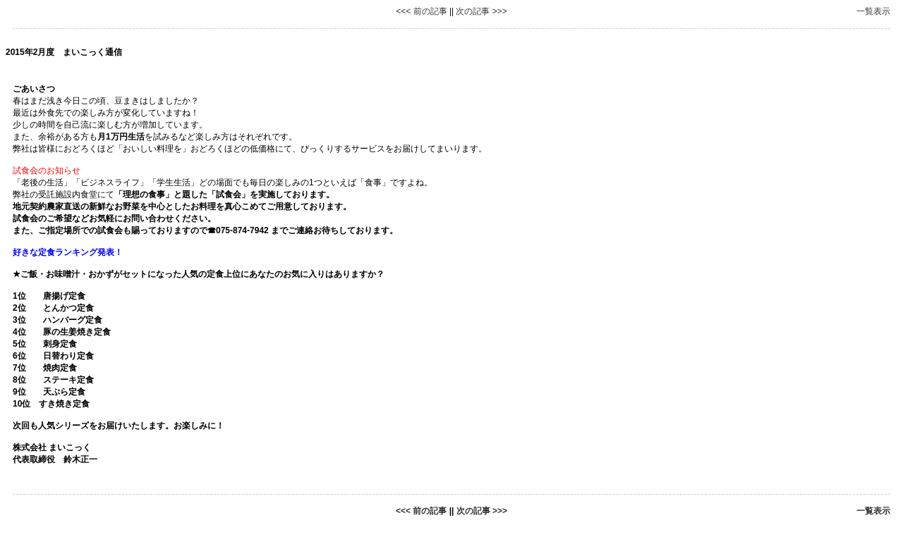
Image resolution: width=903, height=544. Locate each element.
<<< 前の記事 (421, 11)
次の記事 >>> (481, 11)
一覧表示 (873, 11)
